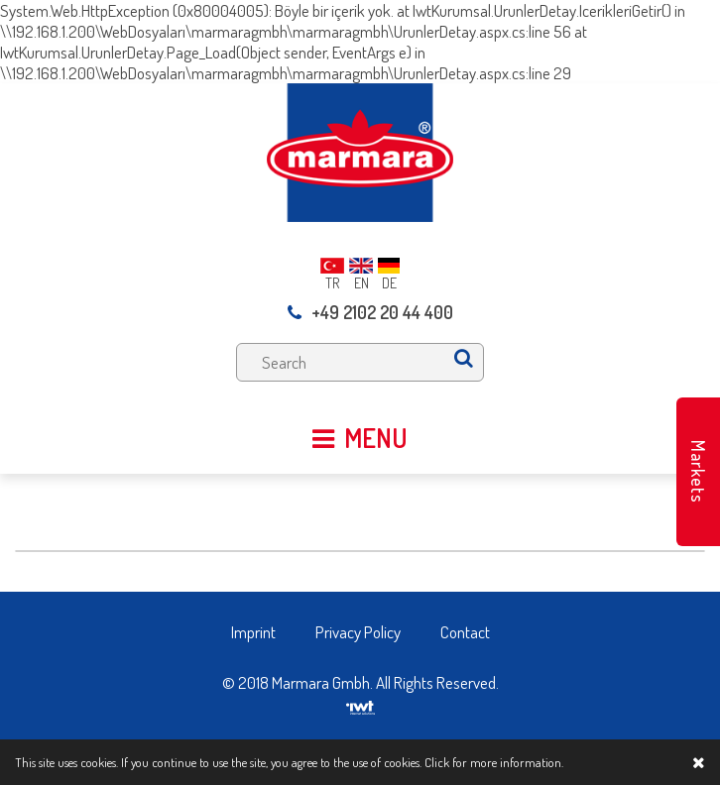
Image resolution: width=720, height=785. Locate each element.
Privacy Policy (358, 631)
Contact (465, 631)
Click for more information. (493, 762)
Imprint (253, 631)
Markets (698, 472)
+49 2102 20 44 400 (370, 312)
